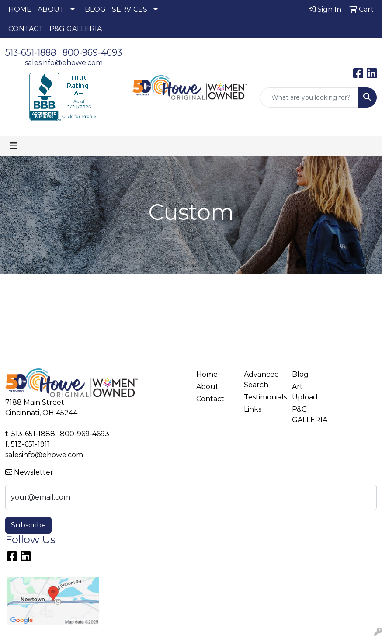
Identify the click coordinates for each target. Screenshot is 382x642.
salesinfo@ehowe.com (64, 63)
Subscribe (28, 525)
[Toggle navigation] (13, 146)
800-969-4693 (92, 52)
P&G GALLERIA (75, 28)
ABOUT (51, 9)
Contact (210, 399)
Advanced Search (261, 379)
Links (252, 409)
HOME (19, 9)
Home (207, 374)
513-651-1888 (30, 52)
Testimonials (262, 397)
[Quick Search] (309, 97)
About (207, 386)
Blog (300, 374)
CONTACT (25, 28)
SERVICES (129, 9)
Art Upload (305, 391)
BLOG (95, 9)
